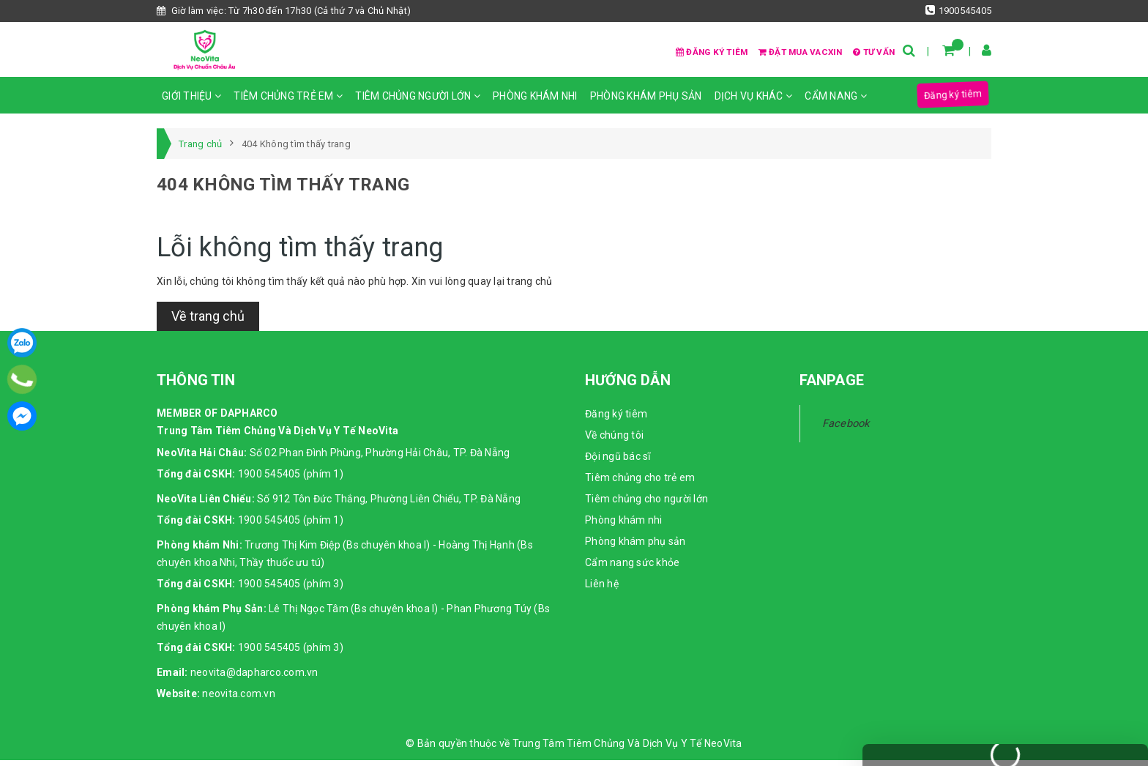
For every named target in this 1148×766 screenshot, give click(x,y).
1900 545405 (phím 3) (290, 589)
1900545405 (958, 10)
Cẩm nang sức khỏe (632, 569)
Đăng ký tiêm (674, 53)
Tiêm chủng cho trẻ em (640, 484)
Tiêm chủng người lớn (417, 102)
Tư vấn (867, 53)
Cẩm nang (836, 102)
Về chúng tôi (614, 441)
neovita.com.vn (238, 699)
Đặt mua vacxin (780, 53)
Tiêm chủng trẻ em (288, 102)
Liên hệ (602, 590)
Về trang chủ (208, 322)
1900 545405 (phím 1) (290, 480)
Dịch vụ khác (754, 102)
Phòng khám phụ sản (646, 102)
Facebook (846, 429)
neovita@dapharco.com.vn (254, 678)
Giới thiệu (191, 102)
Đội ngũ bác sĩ (618, 463)
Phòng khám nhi (535, 102)
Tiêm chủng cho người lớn (646, 505)
